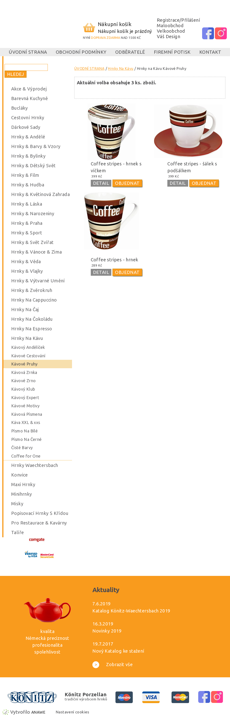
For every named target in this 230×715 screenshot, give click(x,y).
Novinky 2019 (106, 630)
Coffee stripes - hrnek (114, 259)
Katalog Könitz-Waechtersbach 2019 (131, 610)
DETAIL (101, 183)
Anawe (38, 712)
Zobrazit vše (112, 664)
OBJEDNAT (127, 183)
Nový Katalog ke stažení (118, 651)
